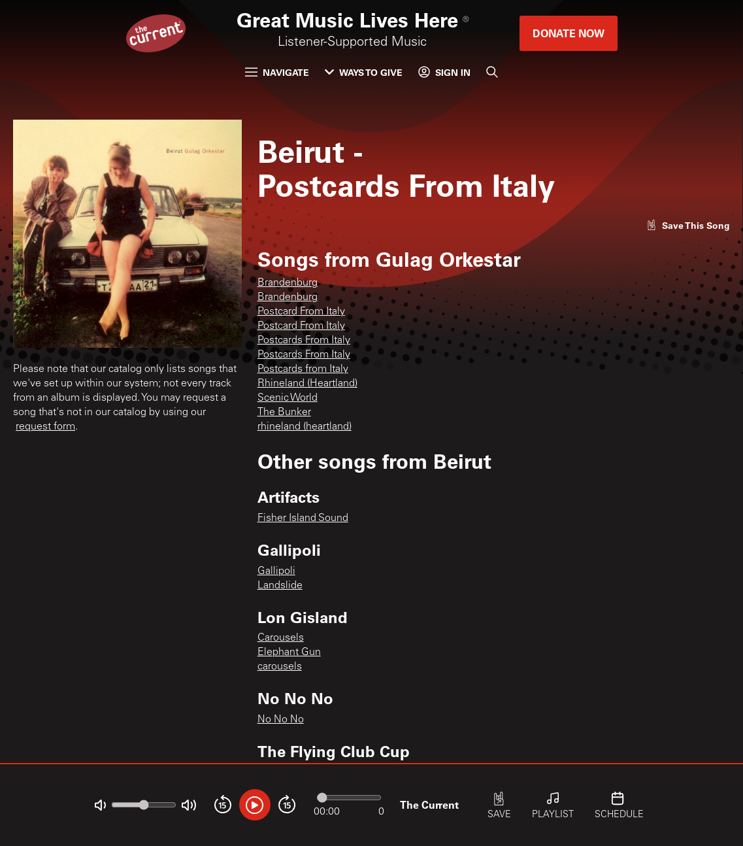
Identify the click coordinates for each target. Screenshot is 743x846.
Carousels (280, 638)
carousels (279, 667)
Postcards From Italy (303, 340)
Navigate (277, 72)
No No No (280, 720)
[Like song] (688, 225)
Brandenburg (287, 283)
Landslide (280, 586)
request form (45, 427)
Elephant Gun (289, 652)
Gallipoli (276, 571)
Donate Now (568, 33)
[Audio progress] (349, 797)
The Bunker (284, 412)
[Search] (492, 71)
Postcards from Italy (302, 369)
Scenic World (287, 398)
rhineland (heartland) (304, 427)
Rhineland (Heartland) (307, 384)
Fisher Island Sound (302, 518)
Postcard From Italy (301, 312)
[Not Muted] (100, 805)
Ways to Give (364, 72)
